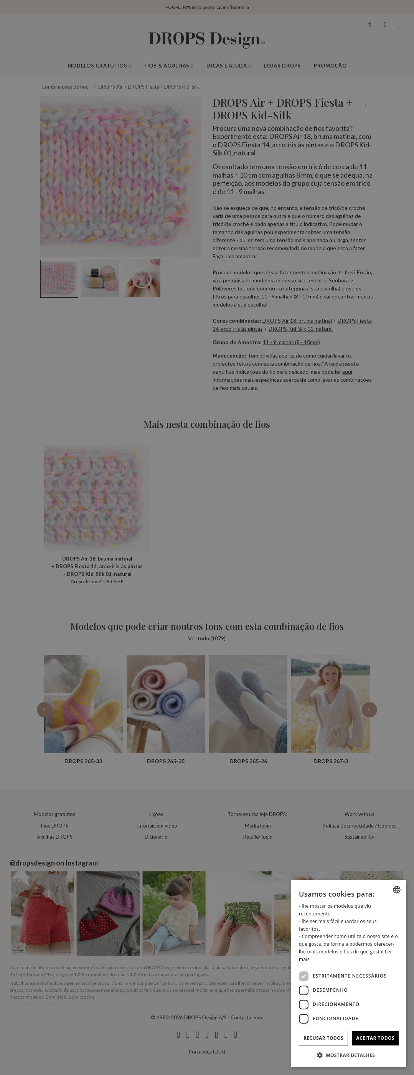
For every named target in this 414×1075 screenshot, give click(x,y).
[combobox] (397, 890)
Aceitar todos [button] (375, 1038)
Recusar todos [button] (323, 1038)
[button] (349, 1055)
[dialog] (348, 973)
